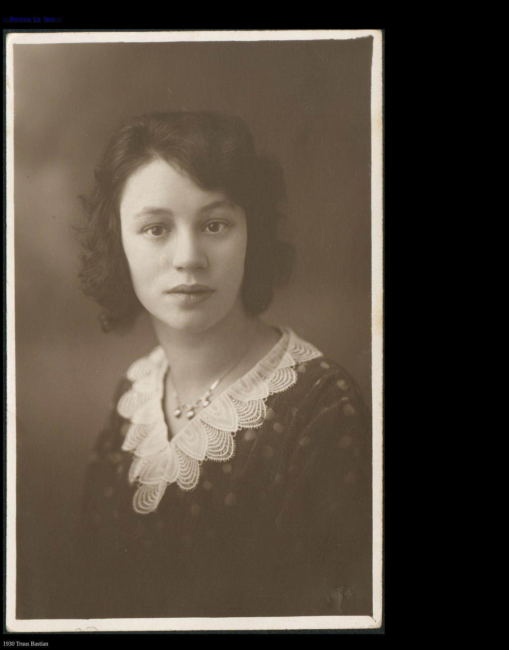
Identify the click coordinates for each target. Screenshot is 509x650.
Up (37, 19)
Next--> (52, 19)
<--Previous (17, 19)
